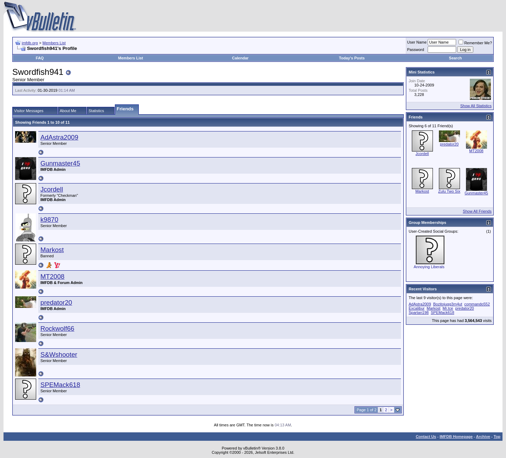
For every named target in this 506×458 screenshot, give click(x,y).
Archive (483, 436)
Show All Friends (477, 211)
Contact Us (426, 436)
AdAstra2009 (59, 137)
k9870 (49, 219)
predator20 (56, 302)
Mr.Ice (448, 308)
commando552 (477, 304)
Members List (54, 43)
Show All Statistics (476, 106)
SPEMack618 (60, 384)
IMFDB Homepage (456, 436)
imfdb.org (30, 43)
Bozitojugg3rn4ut (447, 304)
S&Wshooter (58, 354)
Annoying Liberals (429, 267)
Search (455, 58)
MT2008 (52, 276)
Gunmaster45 (60, 163)
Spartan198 (419, 312)
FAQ (40, 58)
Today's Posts (352, 58)
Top (497, 436)
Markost (52, 249)
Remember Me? (475, 43)
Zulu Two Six (449, 191)
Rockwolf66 (57, 328)
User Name (417, 42)
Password (415, 49)
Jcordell (51, 189)
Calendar (240, 58)
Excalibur (416, 308)
